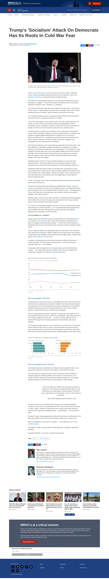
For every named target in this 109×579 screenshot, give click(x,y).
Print (98, 46)
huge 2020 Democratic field (42, 94)
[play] (9, 11)
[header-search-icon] (89, 4)
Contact (62, 568)
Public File (82, 565)
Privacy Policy (83, 568)
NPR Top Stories (44, 439)
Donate (97, 4)
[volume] (14, 11)
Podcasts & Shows (44, 15)
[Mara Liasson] (31, 454)
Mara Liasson (19, 45)
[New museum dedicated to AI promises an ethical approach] (36, 498)
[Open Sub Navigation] (12, 15)
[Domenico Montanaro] (31, 471)
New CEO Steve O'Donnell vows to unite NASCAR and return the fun (17, 506)
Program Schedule (28, 15)
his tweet (64, 376)
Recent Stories (15, 491)
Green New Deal (42, 221)
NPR (34, 439)
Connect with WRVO (85, 15)
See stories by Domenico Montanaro (47, 478)
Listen (10, 15)
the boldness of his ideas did (43, 237)
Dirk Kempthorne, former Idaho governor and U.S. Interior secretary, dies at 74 (54, 507)
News (16, 15)
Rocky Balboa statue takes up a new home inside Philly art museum (91, 506)
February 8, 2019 (71, 399)
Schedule (42, 568)
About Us (73, 15)
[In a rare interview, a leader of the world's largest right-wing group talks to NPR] (72, 498)
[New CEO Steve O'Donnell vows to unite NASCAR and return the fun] (17, 498)
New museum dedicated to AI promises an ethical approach (36, 506)
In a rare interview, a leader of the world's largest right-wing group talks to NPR (72, 507)
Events (55, 15)
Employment (63, 565)
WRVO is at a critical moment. (39, 525)
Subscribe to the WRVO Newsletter (22, 549)
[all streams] (96, 11)
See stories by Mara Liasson (45, 462)
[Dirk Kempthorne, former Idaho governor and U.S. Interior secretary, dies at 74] (54, 498)
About (41, 565)
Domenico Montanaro (30, 45)
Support (64, 15)
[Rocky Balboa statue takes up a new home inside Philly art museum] (91, 498)
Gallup (54, 253)
